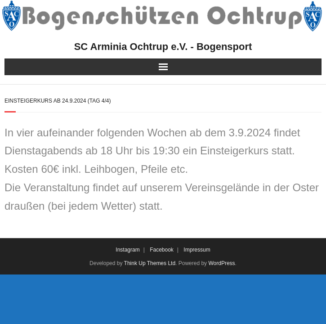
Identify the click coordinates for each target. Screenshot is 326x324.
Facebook (162, 250)
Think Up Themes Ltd (150, 263)
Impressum (196, 250)
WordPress (221, 263)
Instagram (127, 250)
